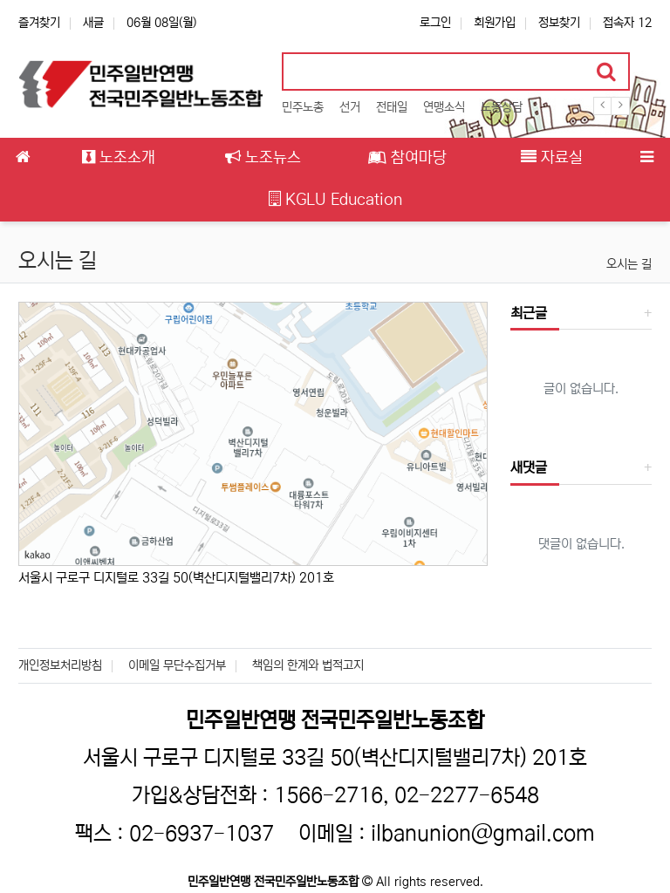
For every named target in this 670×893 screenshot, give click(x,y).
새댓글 (528, 467)
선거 (349, 107)
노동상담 (502, 107)
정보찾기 (559, 23)
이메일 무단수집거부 (177, 665)
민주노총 (303, 107)
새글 (93, 23)
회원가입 (495, 23)
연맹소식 (444, 107)
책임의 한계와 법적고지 (308, 665)
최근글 (528, 313)
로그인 (435, 23)
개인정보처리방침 (60, 665)
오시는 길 (629, 264)
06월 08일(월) (161, 23)
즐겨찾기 (39, 23)
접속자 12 (627, 23)
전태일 (391, 107)
